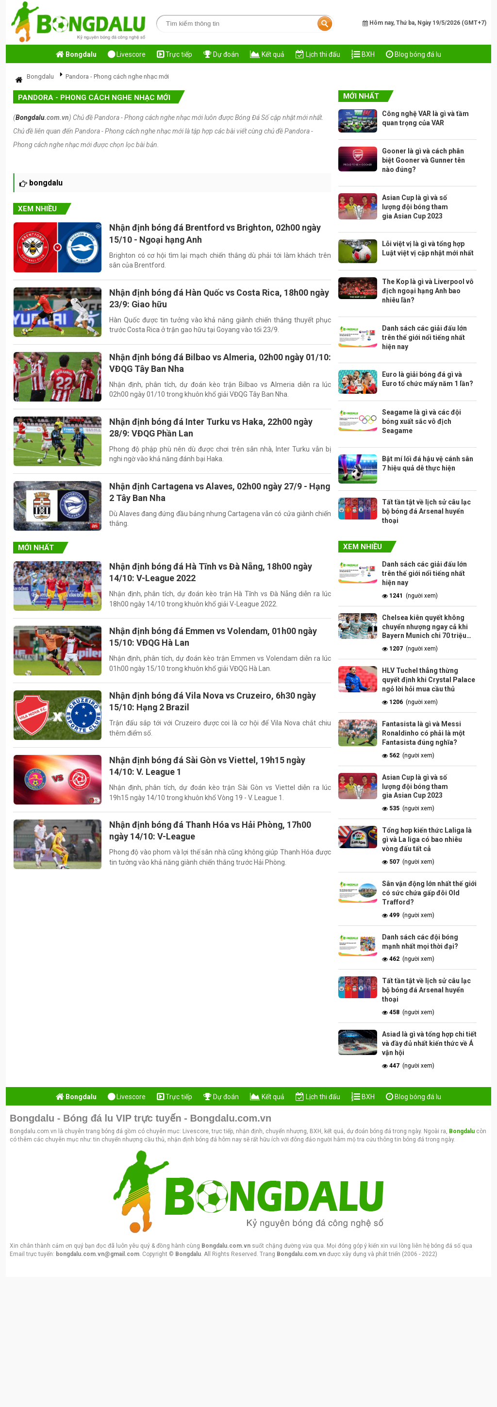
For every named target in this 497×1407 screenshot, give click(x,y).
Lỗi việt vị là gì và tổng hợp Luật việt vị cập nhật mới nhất (428, 248)
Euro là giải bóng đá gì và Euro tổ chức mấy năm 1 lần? (427, 378)
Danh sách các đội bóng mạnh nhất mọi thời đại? (420, 941)
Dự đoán (221, 54)
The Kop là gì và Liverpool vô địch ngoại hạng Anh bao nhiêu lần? (428, 291)
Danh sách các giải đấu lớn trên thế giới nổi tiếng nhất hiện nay (424, 337)
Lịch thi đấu (318, 54)
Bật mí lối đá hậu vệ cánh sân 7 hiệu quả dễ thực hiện (427, 463)
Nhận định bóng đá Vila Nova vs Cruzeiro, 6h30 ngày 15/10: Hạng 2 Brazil (214, 707)
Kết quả (267, 54)
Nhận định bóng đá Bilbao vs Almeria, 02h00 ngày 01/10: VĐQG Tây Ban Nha (209, 364)
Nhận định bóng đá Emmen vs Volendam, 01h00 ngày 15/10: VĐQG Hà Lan (216, 642)
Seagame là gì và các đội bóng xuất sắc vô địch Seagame (421, 421)
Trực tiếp (174, 54)
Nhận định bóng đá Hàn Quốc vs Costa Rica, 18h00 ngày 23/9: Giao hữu (211, 299)
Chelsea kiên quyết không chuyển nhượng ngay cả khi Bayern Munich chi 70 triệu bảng (425, 627)
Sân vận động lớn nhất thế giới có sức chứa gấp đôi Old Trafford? (429, 893)
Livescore (127, 54)
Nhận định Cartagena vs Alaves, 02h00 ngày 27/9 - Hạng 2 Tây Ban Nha (210, 495)
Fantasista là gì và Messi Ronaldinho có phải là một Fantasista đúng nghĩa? (423, 733)
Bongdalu (30, 117)
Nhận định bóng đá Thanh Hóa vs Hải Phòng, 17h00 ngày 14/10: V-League (212, 838)
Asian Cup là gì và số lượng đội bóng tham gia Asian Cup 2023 (415, 207)
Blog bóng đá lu (413, 54)
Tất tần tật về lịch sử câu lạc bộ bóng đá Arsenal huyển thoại (426, 511)
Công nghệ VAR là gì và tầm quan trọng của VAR (425, 118)
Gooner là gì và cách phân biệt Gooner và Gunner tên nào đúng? (423, 160)
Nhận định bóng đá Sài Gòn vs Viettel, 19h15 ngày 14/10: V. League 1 (210, 773)
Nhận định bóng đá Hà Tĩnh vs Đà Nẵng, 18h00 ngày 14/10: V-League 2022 (213, 576)
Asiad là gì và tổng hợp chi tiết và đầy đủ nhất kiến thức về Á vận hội (429, 1043)
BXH (363, 54)
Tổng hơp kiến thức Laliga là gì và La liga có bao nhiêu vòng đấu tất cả (427, 839)
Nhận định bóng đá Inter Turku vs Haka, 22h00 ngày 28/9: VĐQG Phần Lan (213, 430)
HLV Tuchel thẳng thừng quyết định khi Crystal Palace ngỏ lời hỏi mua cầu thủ (428, 680)
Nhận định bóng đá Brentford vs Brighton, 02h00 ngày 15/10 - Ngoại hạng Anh (217, 233)
